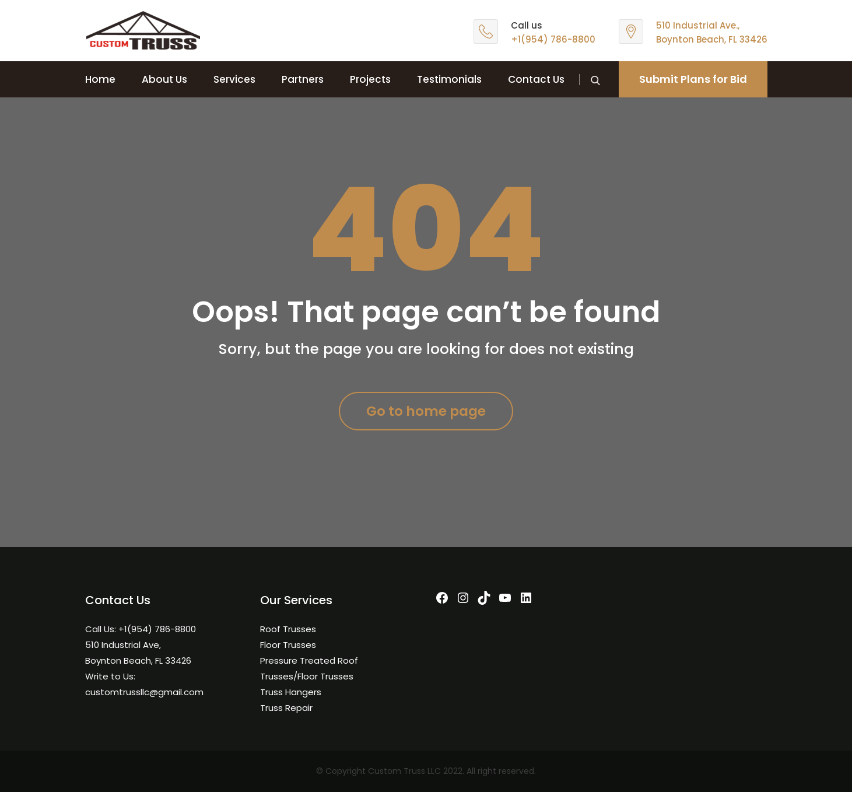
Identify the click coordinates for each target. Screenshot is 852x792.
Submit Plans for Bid (693, 79)
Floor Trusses (288, 645)
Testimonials (449, 79)
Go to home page (426, 411)
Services (234, 79)
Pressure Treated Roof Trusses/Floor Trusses (309, 668)
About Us (164, 79)
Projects (370, 79)
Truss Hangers (290, 692)
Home (100, 79)
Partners (303, 79)
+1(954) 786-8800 (553, 39)
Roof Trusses (288, 629)
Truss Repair (286, 708)
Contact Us (536, 79)
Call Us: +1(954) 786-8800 (140, 629)
